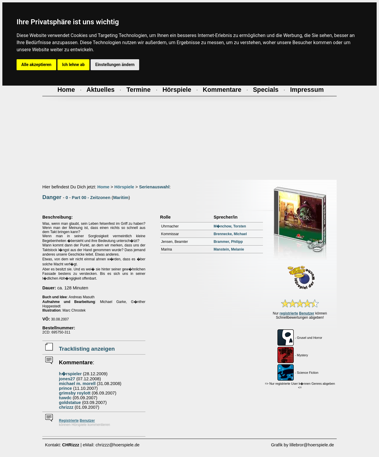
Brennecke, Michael (230, 234)
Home (103, 187)
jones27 (67, 378)
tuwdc (65, 397)
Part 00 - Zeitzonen (91, 197)
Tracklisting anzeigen (87, 349)
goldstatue (70, 402)
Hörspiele (124, 187)
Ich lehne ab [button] (73, 64)
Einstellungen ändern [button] (115, 64)
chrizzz (66, 407)
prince (65, 388)
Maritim (121, 197)
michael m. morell (77, 383)
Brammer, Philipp (228, 242)
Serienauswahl (154, 187)
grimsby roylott (75, 393)
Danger (51, 197)
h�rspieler (70, 373)
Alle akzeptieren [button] (36, 64)
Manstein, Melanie (228, 249)
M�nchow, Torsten (229, 226)
